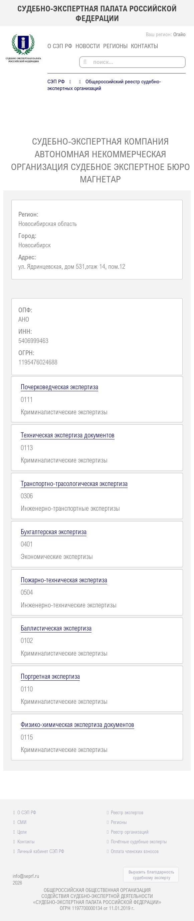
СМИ (21, 822)
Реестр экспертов (127, 812)
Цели (22, 832)
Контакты (144, 46)
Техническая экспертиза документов (68, 434)
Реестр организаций (130, 832)
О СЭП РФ (59, 46)
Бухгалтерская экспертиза (53, 531)
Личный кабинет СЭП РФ (40, 851)
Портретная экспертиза (50, 676)
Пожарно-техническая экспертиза (64, 579)
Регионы (115, 46)
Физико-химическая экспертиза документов (77, 724)
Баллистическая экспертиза (56, 627)
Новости (87, 46)
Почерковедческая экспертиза (59, 386)
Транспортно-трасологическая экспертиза (74, 483)
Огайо (179, 34)
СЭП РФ (56, 81)
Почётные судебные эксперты (139, 841)
